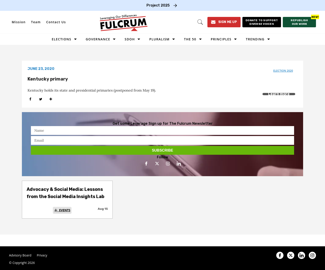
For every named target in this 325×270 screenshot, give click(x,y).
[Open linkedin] (178, 163)
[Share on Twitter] (40, 99)
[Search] (200, 22)
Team (36, 22)
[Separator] (50, 99)
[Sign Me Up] (224, 22)
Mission (19, 22)
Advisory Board (20, 255)
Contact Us (56, 22)
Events (64, 210)
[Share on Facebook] (30, 99)
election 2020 (283, 71)
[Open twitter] (157, 163)
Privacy (42, 255)
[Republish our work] (299, 22)
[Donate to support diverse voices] (261, 22)
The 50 (190, 39)
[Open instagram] (168, 163)
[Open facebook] (146, 163)
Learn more (279, 94)
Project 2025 (158, 5)
